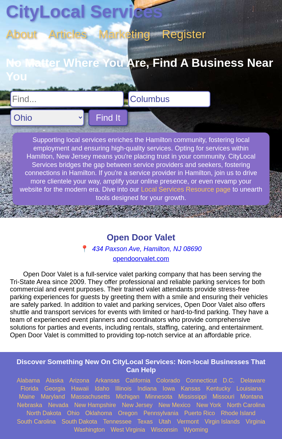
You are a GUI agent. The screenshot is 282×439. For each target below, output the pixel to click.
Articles (67, 34)
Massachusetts (90, 396)
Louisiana (249, 388)
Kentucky (218, 388)
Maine (27, 396)
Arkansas (107, 380)
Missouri (224, 396)
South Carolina (36, 421)
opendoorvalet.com (141, 258)
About (21, 34)
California (138, 380)
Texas (145, 421)
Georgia (54, 388)
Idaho (102, 388)
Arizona (79, 380)
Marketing (125, 34)
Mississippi (192, 396)
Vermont (188, 421)
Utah (165, 421)
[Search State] (47, 117)
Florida (30, 388)
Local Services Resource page (186, 189)
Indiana (147, 388)
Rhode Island (238, 413)
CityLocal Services (84, 11)
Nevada (58, 405)
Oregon (127, 413)
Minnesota (159, 396)
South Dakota (79, 421)
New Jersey (137, 405)
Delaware (253, 380)
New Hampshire (95, 405)
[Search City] (169, 99)
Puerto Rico (199, 413)
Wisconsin (164, 430)
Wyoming (196, 430)
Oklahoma (98, 413)
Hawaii (80, 388)
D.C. (229, 380)
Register (184, 34)
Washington (89, 430)
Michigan (128, 396)
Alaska (55, 380)
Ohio (73, 413)
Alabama (28, 380)
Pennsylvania (161, 413)
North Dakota (43, 413)
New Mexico (175, 405)
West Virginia (128, 430)
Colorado (168, 380)
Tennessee (117, 421)
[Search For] (67, 99)
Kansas (190, 388)
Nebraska (29, 405)
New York (208, 405)
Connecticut (201, 380)
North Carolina (246, 405)
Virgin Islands (222, 421)
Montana (251, 396)
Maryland (53, 396)
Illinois (123, 388)
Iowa (169, 388)
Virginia (255, 421)
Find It (108, 118)
